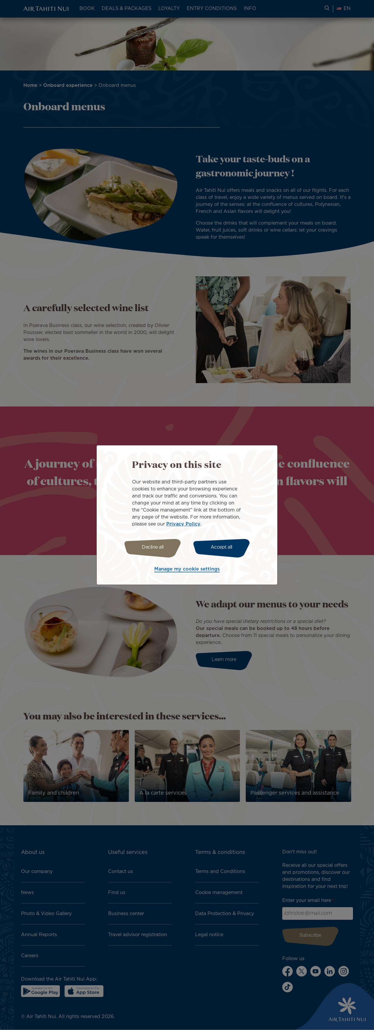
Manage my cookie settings (187, 569)
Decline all (153, 547)
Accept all (221, 547)
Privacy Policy (183, 524)
